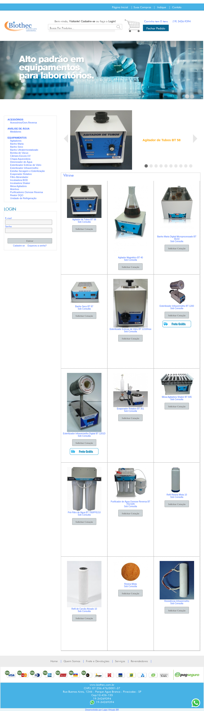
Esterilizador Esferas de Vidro (25, 165)
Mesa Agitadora (18, 186)
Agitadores (16, 140)
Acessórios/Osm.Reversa (23, 122)
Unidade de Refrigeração (23, 198)
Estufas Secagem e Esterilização (27, 171)
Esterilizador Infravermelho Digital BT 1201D (84, 433)
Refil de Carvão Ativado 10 (84, 609)
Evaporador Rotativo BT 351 (130, 408)
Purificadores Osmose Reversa (26, 192)
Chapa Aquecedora (20, 159)
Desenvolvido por (93, 710)
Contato (176, 7)
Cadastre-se (88, 21)
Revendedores (139, 661)
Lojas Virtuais (109, 710)
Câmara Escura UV (20, 156)
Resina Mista (130, 584)
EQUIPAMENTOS (17, 137)
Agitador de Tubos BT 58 (162, 140)
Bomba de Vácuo (19, 153)
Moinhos (14, 189)
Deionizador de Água (21, 162)
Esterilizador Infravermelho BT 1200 (177, 306)
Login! (112, 21)
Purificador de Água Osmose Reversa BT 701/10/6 (130, 502)
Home (54, 661)
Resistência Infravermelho (176, 601)
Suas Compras (142, 7)
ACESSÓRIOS (15, 119)
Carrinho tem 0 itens (156, 21)
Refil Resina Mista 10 (177, 495)
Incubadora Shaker (20, 183)
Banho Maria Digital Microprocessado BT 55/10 (176, 237)
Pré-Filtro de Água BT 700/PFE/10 (84, 512)
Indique (161, 7)
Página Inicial (120, 7)
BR (117, 710)
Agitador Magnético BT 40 (130, 257)
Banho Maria (16, 143)
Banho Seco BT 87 (84, 306)
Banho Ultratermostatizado (24, 150)
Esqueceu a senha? (37, 245)
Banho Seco (16, 146)
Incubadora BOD (19, 180)
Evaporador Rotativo (21, 174)
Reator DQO (16, 195)
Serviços (120, 661)
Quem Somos (72, 661)
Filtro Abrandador (19, 177)
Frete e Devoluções (97, 661)
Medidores (15, 131)
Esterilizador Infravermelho (24, 168)
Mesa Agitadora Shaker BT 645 (177, 397)
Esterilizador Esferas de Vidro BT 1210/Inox (130, 329)
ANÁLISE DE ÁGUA (19, 128)
